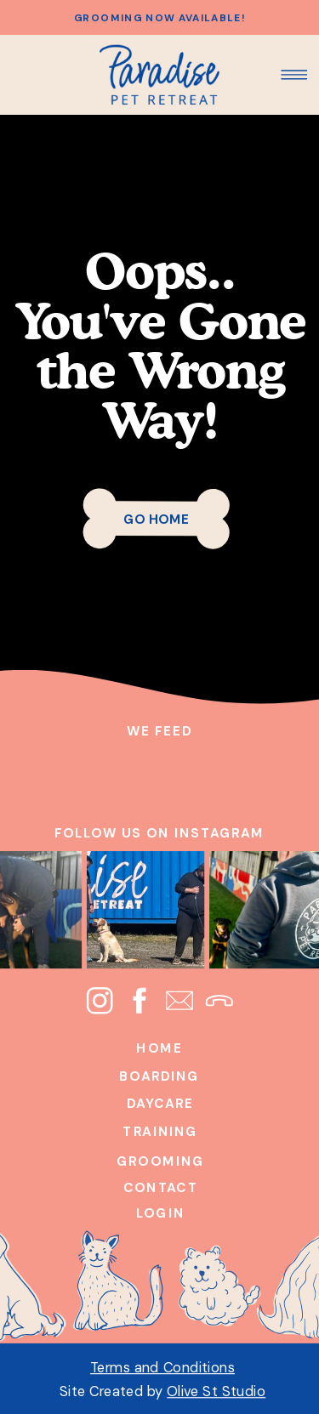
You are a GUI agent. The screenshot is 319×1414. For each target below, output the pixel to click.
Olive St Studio (216, 1391)
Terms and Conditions (162, 1367)
